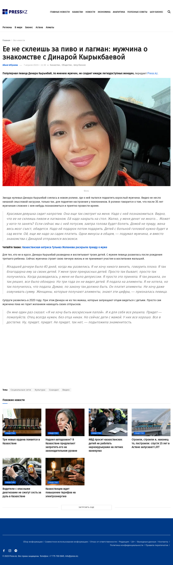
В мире (18, 27)
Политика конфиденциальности (127, 545)
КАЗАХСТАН (77, 12)
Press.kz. (152, 73)
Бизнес (29, 27)
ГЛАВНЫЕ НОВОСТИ (60, 12)
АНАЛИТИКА (119, 12)
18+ (133, 541)
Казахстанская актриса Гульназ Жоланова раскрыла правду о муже (64, 247)
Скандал (54, 390)
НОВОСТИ (90, 12)
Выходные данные (147, 541)
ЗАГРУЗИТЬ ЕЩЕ (86, 507)
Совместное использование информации (66, 541)
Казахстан (55, 65)
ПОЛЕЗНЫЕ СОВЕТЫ (137, 12)
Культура (40, 390)
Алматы (50, 27)
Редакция (124, 541)
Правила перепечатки (157, 545)
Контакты (163, 541)
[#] (15, 10)
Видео (66, 390)
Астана (39, 27)
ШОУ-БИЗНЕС (156, 12)
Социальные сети (21, 390)
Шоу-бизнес (80, 65)
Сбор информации (33, 541)
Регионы (7, 27)
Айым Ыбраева (10, 65)
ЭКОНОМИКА (104, 12)
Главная (6, 40)
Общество (67, 65)
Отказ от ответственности (103, 541)
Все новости (19, 40)
